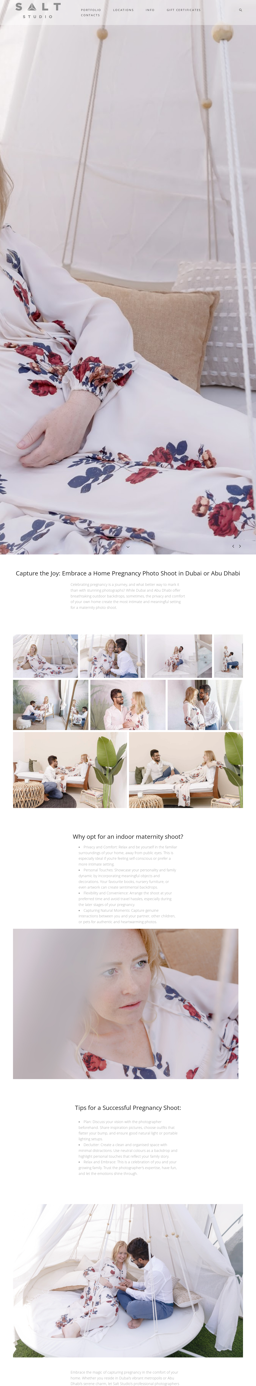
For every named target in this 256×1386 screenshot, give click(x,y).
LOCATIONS (123, 10)
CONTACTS (90, 15)
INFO (150, 10)
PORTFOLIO (91, 10)
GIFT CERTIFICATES (184, 10)
